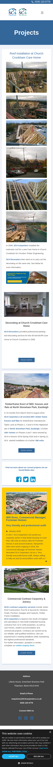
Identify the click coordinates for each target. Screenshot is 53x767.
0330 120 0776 (26, 703)
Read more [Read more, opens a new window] (43, 748)
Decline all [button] (39, 756)
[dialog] (26, 748)
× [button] (50, 732)
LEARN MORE (26, 653)
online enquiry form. (25, 645)
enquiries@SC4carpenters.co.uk (26, 699)
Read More (26, 360)
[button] (26, 751)
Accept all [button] (13, 756)
